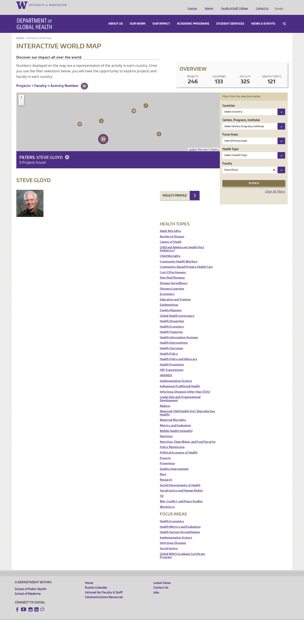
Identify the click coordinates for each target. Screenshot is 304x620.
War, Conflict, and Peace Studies (181, 495)
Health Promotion (172, 358)
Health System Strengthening (180, 526)
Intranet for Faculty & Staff (103, 586)
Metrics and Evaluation (175, 419)
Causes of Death (170, 235)
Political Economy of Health (178, 446)
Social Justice (169, 542)
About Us (115, 17)
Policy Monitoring (172, 441)
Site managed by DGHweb (113, 616)
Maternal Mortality (173, 414)
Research (166, 473)
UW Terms (88, 616)
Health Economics (172, 320)
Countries (228, 99)
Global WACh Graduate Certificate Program (182, 549)
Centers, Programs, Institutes (241, 114)
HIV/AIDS (166, 369)
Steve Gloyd (53, 151)
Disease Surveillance (173, 277)
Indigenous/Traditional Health (180, 380)
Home (20, 32)
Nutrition (166, 430)
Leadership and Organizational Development (180, 393)
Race (163, 468)
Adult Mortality (170, 225)
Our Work (137, 17)
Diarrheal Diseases (172, 271)
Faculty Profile (175, 189)
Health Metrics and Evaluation (180, 520)
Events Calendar (96, 581)
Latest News (162, 577)
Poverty (165, 452)
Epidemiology (169, 298)
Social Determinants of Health (180, 479)
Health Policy (169, 347)
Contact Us (261, 5)
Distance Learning (172, 282)
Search (284, 18)
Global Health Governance (177, 309)
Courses (191, 5)
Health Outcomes (171, 342)
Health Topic (230, 143)
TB (161, 490)
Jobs (156, 586)
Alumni (208, 5)
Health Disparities (172, 315)
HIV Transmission (171, 364)
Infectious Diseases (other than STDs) (185, 385)
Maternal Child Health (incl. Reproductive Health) (187, 407)
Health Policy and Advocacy (178, 353)
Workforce (167, 501)
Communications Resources (104, 591)
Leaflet (192, 143)
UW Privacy (71, 616)
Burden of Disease (172, 230)
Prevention (167, 457)
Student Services (230, 17)
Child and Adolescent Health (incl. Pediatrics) (182, 243)
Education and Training (175, 293)
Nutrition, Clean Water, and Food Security (188, 435)
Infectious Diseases (173, 537)
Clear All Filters (275, 185)
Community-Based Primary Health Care (186, 261)
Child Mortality (170, 250)
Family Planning (170, 304)
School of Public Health (30, 583)
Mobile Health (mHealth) (176, 425)
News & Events (263, 17)
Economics (167, 288)
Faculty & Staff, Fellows (233, 5)
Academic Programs (193, 17)
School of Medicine (28, 587)
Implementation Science (176, 375)
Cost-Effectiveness (173, 266)
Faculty (227, 157)
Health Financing (171, 326)
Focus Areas (230, 128)
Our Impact (161, 17)
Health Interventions (174, 336)
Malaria (165, 400)
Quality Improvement (174, 463)
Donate (279, 5)
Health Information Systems (179, 331)
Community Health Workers (179, 255)
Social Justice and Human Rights (181, 484)
